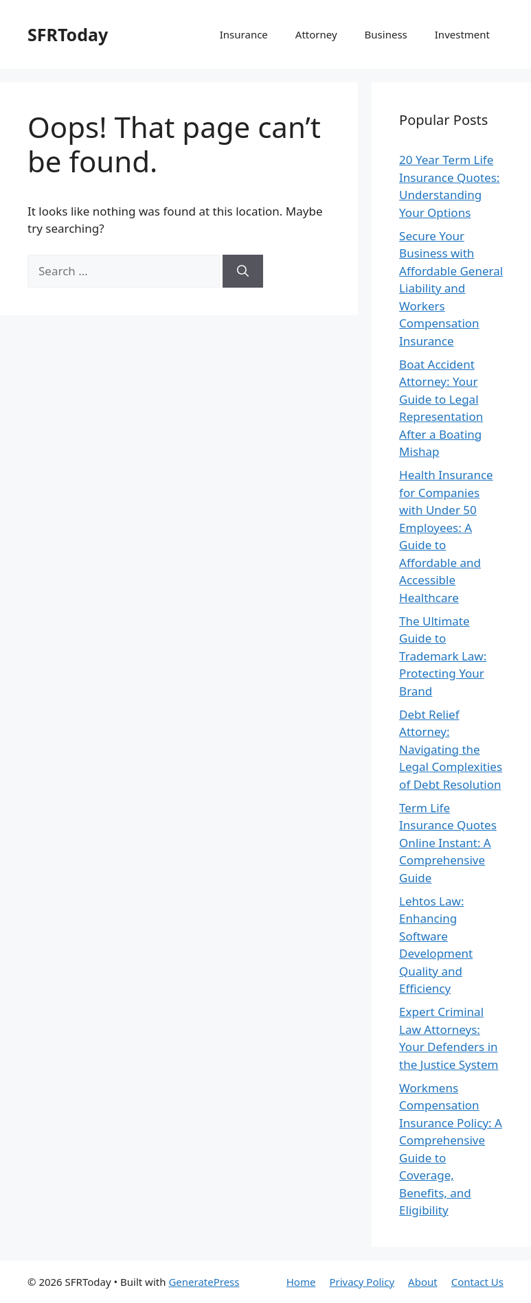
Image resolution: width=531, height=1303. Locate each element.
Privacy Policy (361, 1282)
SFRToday (67, 34)
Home (301, 1282)
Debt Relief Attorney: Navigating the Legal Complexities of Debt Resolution (450, 749)
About (423, 1282)
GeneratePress (203, 1282)
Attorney (316, 34)
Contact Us (477, 1282)
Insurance (244, 34)
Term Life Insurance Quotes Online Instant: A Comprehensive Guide (448, 843)
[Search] (243, 271)
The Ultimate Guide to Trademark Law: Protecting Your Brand (442, 656)
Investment (462, 34)
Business (386, 34)
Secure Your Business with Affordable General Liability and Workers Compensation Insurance (451, 288)
